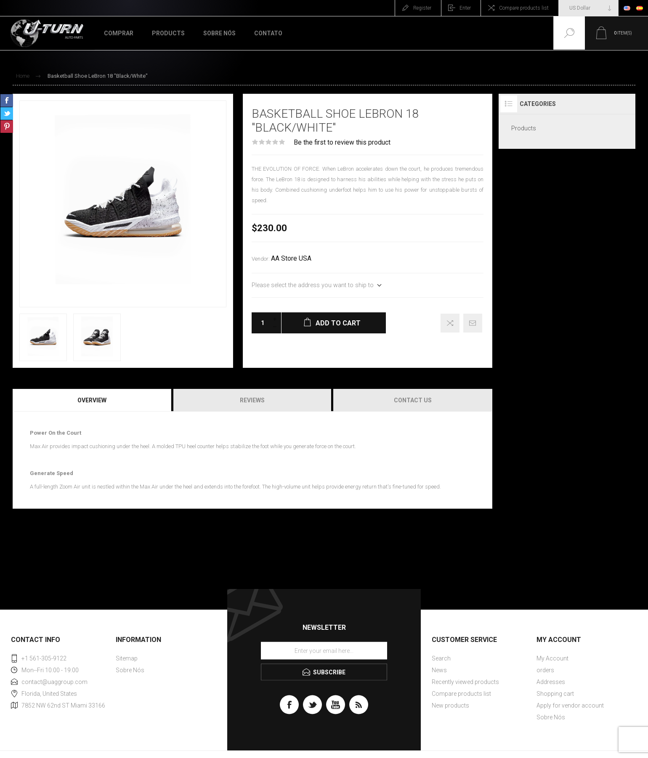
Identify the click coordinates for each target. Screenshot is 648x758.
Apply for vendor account (570, 705)
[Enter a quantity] (260, 322)
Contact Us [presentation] (413, 400)
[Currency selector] (588, 8)
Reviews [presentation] (252, 400)
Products (523, 128)
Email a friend (472, 323)
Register (422, 8)
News (439, 670)
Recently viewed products (465, 682)
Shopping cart (555, 693)
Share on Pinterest (6, 126)
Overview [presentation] (91, 400)
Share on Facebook (6, 100)
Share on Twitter (6, 113)
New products (450, 705)
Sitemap (127, 658)
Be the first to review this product (342, 142)
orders (545, 670)
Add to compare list (450, 323)
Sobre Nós (130, 670)
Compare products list (524, 8)
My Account (552, 658)
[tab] (93, 400)
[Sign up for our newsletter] (324, 651)
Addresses (550, 682)
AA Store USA (291, 258)
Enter (465, 8)
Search (441, 658)
